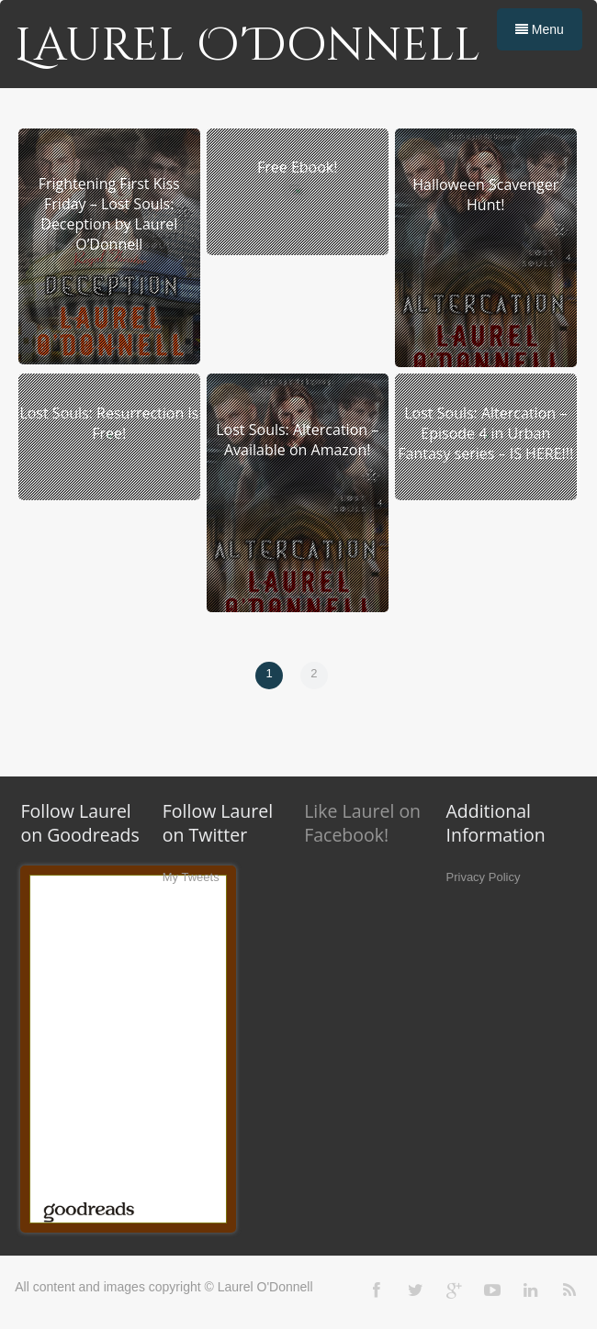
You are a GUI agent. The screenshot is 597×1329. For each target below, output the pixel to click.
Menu (539, 29)
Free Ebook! (297, 167)
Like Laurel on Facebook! (362, 823)
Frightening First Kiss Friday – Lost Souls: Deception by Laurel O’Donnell (109, 213)
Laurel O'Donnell (247, 46)
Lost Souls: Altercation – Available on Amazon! (297, 439)
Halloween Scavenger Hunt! (485, 194)
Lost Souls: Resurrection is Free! (108, 423)
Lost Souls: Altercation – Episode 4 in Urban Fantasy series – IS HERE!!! (485, 433)
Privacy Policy (483, 877)
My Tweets (191, 877)
